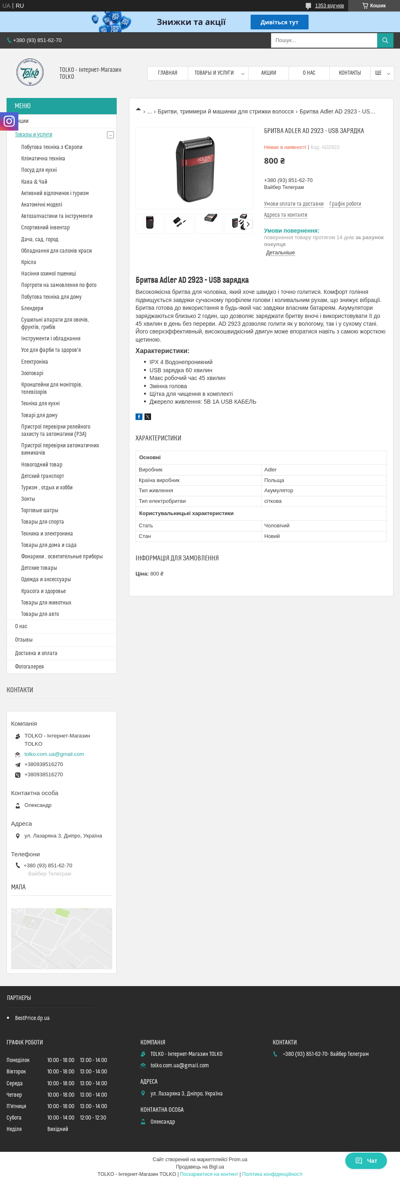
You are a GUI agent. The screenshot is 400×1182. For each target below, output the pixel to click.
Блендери (32, 308)
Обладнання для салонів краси (56, 251)
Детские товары (39, 568)
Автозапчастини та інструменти (57, 216)
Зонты (28, 499)
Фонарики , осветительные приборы (62, 556)
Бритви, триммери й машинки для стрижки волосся (226, 111)
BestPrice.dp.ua (32, 1018)
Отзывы (24, 640)
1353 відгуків (329, 6)
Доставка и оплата (36, 653)
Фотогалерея (29, 667)
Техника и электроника (47, 534)
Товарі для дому (39, 415)
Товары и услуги (214, 73)
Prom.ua (238, 1159)
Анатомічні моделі (41, 205)
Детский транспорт (42, 476)
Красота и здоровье (43, 591)
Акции (268, 73)
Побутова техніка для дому (51, 297)
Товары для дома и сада (49, 545)
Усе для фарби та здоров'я (51, 350)
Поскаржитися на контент (209, 1174)
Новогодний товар (41, 465)
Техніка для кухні (40, 403)
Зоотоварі (32, 373)
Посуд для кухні (39, 170)
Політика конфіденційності (272, 1174)
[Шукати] (385, 40)
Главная (168, 73)
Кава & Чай (34, 182)
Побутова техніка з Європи (51, 147)
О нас (309, 73)
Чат (366, 1160)
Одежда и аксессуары (46, 579)
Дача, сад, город (39, 239)
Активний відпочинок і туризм (55, 193)
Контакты (350, 73)
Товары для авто (40, 614)
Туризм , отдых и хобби (47, 487)
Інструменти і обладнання (50, 338)
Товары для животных (46, 603)
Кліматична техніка (43, 159)
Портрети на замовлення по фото (58, 285)
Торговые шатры (39, 510)
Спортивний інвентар (45, 227)
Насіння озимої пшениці (48, 274)
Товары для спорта (42, 522)
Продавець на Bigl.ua (200, 1167)
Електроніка (34, 362)
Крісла (28, 262)
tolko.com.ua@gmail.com (54, 754)
